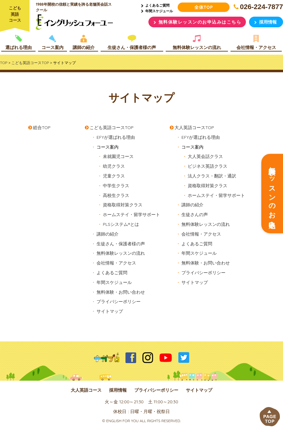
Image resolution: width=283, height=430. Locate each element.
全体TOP (203, 7)
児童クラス (114, 176)
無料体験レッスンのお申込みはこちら (199, 22)
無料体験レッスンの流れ (197, 47)
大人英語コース (86, 390)
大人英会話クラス (205, 156)
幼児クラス (114, 166)
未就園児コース (118, 156)
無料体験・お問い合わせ (121, 292)
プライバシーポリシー (119, 301)
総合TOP (41, 127)
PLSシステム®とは (121, 224)
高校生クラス (116, 195)
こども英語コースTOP (30, 62)
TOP (3, 62)
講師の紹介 (84, 47)
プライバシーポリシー (156, 390)
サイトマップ (110, 311)
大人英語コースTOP (194, 127)
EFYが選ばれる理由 (116, 137)
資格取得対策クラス (122, 205)
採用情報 (268, 22)
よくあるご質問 (157, 5)
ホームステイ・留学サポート (131, 214)
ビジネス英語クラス (207, 166)
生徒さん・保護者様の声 (132, 47)
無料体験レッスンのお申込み (272, 193)
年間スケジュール (159, 11)
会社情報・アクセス (256, 47)
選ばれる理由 (18, 47)
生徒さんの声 (194, 214)
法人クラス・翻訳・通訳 (212, 176)
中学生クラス (116, 185)
